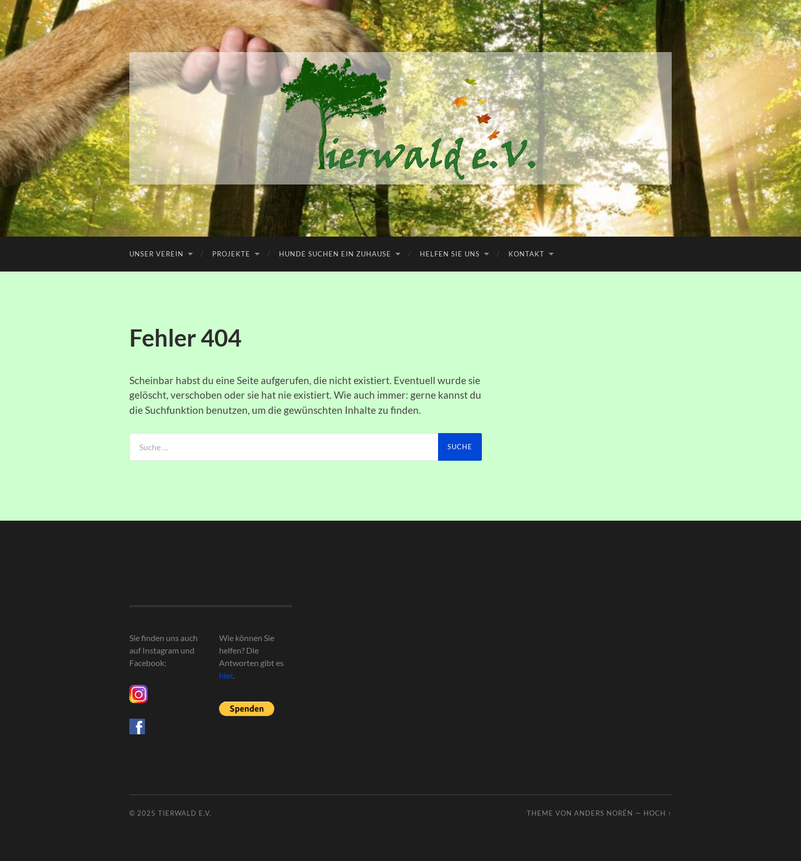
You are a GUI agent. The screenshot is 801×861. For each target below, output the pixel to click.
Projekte (231, 254)
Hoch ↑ (658, 813)
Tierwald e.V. (185, 813)
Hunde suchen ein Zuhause (335, 254)
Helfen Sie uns (450, 254)
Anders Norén (603, 813)
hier (226, 675)
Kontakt (526, 254)
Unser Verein (156, 254)
